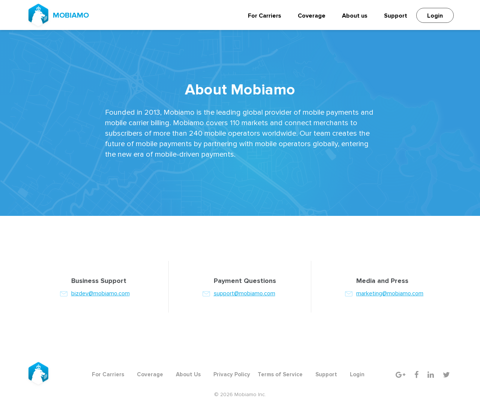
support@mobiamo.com (244, 293)
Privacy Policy (231, 374)
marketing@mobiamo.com (389, 293)
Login (435, 15)
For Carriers (264, 15)
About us (355, 15)
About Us (188, 374)
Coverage (312, 15)
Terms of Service (280, 374)
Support (395, 15)
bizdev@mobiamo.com (100, 293)
